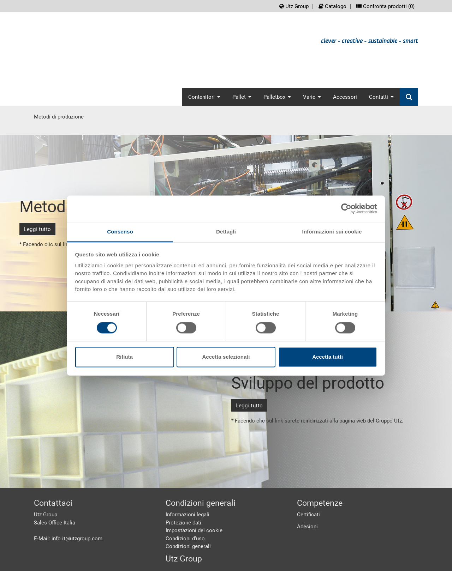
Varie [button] (312, 97)
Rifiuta (124, 357)
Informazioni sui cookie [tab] (332, 232)
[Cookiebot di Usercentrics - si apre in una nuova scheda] (346, 208)
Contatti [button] (381, 97)
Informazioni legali (187, 514)
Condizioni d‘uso (185, 538)
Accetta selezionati (226, 357)
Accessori (345, 97)
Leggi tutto (37, 229)
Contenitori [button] (204, 97)
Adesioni (307, 526)
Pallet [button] (241, 97)
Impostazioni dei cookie (194, 530)
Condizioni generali (188, 546)
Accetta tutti (327, 357)
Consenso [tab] (120, 232)
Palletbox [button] (277, 97)
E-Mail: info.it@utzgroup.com (68, 538)
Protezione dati (183, 523)
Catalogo (332, 6)
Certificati (308, 514)
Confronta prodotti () (385, 6)
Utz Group (294, 6)
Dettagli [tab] (226, 232)
